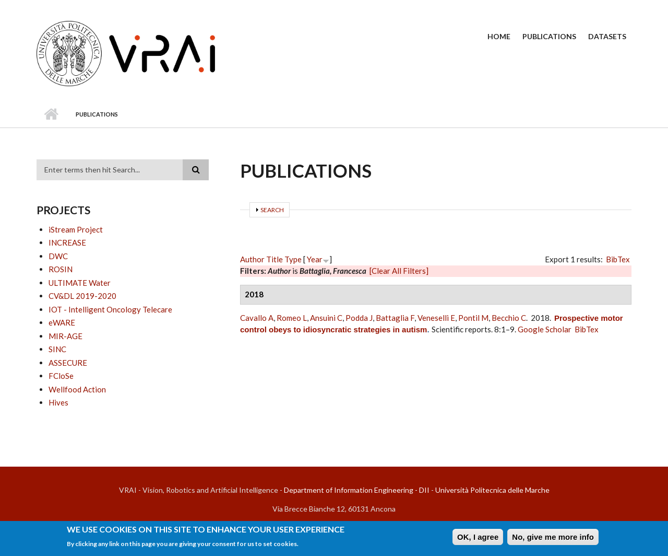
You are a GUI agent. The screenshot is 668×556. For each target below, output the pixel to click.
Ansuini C (326, 317)
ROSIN (61, 269)
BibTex (618, 259)
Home (498, 36)
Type (293, 259)
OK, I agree (477, 538)
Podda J (359, 317)
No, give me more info (553, 538)
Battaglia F (395, 317)
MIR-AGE (65, 336)
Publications (549, 36)
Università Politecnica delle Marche (492, 489)
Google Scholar (544, 329)
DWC (58, 256)
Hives (58, 402)
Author (252, 259)
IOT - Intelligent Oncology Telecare (110, 309)
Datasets (607, 36)
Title (274, 259)
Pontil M (473, 317)
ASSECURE (68, 362)
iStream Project (76, 229)
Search (272, 210)
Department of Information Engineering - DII (357, 489)
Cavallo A (256, 317)
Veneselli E (436, 317)
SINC (57, 349)
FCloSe (61, 375)
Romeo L (292, 317)
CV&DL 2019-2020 (82, 295)
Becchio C (509, 317)
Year (315, 259)
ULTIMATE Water (80, 282)
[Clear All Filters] (398, 270)
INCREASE (67, 242)
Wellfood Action (77, 389)
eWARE (62, 322)
